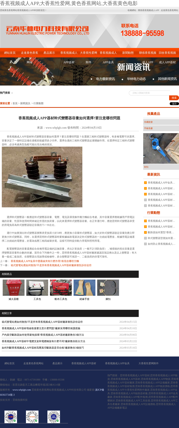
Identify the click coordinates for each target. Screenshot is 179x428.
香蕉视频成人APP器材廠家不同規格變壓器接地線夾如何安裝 (161, 200)
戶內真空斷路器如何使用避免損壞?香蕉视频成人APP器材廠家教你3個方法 (43, 334)
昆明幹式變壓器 (121, 221)
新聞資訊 (25, 103)
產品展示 (49, 52)
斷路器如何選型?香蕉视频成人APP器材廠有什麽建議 (161, 232)
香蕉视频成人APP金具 (108, 54)
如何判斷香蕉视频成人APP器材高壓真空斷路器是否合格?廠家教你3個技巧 (43, 347)
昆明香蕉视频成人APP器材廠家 (79, 252)
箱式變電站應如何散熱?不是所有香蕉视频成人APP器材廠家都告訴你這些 (50, 265)
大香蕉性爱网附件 (88, 54)
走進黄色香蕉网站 (29, 54)
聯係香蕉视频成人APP (147, 54)
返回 (174, 103)
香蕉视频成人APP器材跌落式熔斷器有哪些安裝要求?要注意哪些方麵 (161, 221)
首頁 (15, 103)
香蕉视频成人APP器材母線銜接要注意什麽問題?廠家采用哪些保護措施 (41, 328)
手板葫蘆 (148, 128)
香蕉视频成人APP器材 (69, 54)
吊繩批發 (148, 122)
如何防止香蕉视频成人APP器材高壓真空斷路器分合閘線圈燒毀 (161, 244)
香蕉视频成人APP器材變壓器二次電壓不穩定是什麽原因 (161, 226)
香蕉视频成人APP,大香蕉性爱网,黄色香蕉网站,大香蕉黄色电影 (69, 3)
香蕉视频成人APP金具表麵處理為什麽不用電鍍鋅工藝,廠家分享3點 (161, 182)
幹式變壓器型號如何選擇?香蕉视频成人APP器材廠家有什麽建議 (161, 238)
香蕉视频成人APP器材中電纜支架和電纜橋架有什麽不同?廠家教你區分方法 (43, 341)
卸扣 (146, 167)
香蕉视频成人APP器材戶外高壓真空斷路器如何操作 (161, 188)
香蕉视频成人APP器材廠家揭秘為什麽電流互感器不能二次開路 (161, 205)
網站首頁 (10, 52)
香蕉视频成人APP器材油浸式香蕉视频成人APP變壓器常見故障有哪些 (161, 194)
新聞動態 (128, 52)
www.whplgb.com (56, 127)
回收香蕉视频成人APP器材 (167, 54)
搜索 (174, 97)
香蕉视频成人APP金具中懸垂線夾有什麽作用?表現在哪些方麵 (44, 261)
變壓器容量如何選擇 (48, 136)
